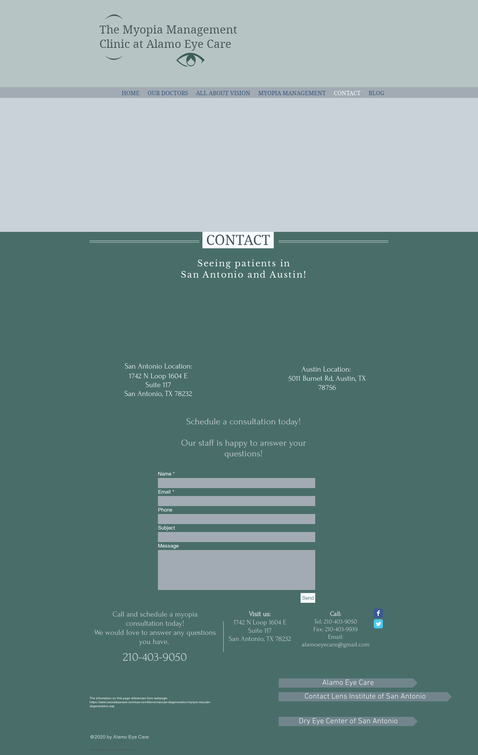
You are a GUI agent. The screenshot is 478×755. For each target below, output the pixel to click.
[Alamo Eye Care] (348, 683)
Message (168, 545)
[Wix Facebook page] (378, 613)
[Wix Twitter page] (378, 623)
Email (164, 491)
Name (164, 473)
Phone (165, 509)
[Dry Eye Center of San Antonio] (348, 721)
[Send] (308, 598)
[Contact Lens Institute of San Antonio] (365, 696)
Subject (166, 527)
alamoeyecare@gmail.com (335, 644)
